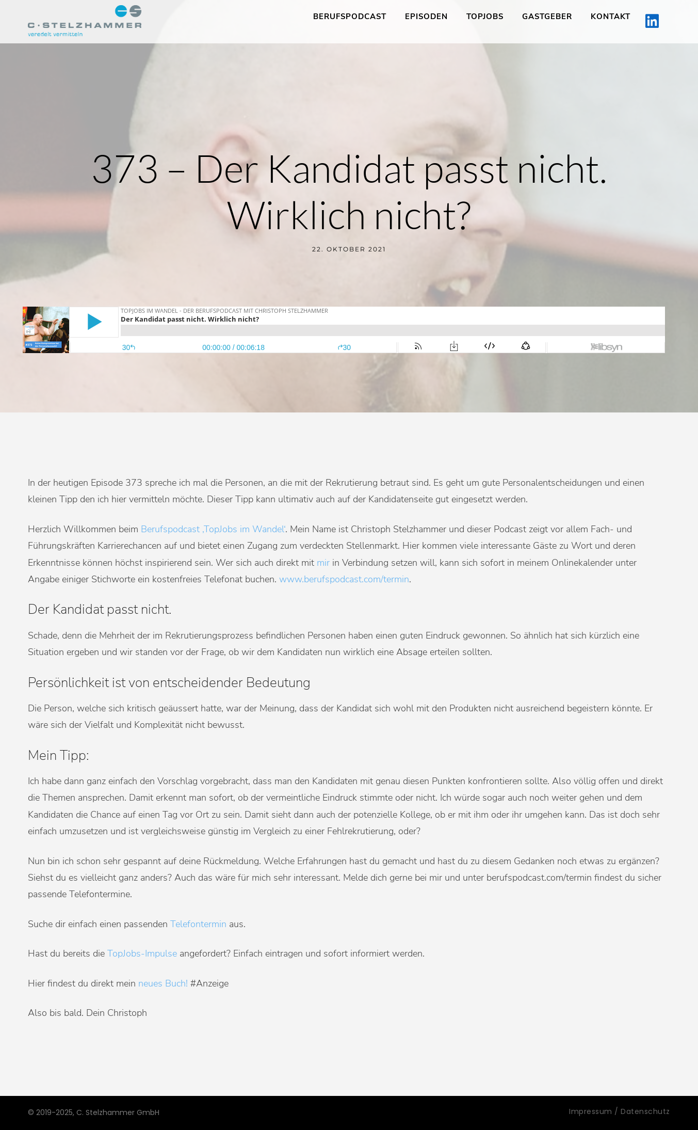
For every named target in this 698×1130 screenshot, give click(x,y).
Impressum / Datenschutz (619, 1111)
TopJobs (485, 16)
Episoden (426, 16)
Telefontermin (198, 924)
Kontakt (610, 16)
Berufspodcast (349, 16)
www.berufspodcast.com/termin (344, 579)
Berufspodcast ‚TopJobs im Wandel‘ (213, 529)
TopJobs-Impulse (142, 953)
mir (323, 562)
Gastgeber (547, 16)
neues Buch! (163, 983)
